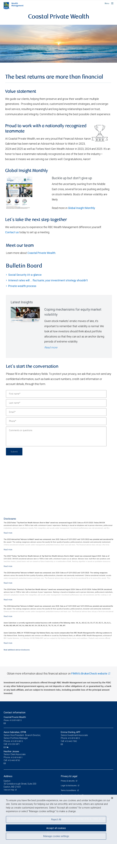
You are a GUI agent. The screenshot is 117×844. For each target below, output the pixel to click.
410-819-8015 (17, 741)
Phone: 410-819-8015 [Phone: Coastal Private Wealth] (12, 720)
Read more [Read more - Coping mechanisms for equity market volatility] (50, 347)
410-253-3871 (14, 744)
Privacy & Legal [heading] (69, 776)
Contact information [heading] (14, 712)
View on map (9, 789)
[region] (58, 819)
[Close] (112, 798)
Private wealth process (22, 286)
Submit (14, 451)
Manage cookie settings (56, 836)
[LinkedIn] (8, 747)
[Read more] (8, 533)
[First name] (56, 394)
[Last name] (56, 403)
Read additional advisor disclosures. (17, 650)
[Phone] (56, 421)
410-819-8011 (17, 757)
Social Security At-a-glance (25, 274)
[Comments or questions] (56, 436)
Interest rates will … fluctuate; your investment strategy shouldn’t (48, 280)
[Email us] (5, 723)
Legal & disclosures (69, 785)
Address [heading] (8, 776)
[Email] (56, 412)
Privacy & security (68, 781)
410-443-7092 (71, 741)
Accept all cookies (56, 828)
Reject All (56, 819)
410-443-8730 (14, 760)
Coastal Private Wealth (41, 253)
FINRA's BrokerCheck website (89, 673)
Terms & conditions (68, 790)
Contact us (12, 232)
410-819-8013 (74, 738)
